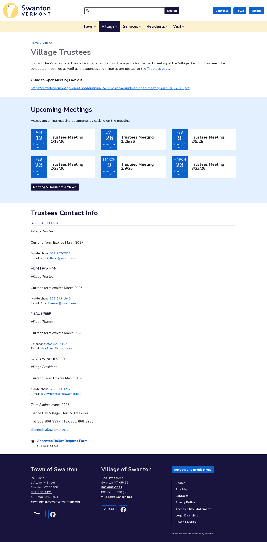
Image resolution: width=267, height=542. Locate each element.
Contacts (222, 11)
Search (172, 11)
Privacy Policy (185, 502)
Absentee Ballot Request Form (62, 441)
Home (35, 43)
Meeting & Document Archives (55, 187)
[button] (89, 26)
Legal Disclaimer (187, 516)
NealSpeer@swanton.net (57, 348)
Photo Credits (185, 522)
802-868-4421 (41, 492)
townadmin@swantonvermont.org (55, 502)
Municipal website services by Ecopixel (193, 533)
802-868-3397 (111, 487)
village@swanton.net (116, 497)
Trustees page (158, 68)
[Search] (124, 10)
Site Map (181, 489)
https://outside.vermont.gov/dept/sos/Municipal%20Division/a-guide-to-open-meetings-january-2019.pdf (110, 88)
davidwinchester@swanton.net (60, 394)
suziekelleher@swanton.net (58, 258)
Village (256, 11)
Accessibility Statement (193, 509)
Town (240, 11)
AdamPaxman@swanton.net (59, 303)
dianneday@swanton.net (49, 429)
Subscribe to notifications (192, 470)
